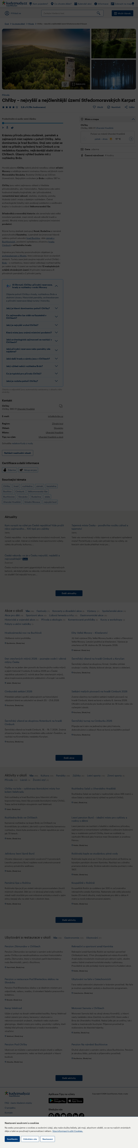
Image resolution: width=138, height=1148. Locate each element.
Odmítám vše (30, 1139)
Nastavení (47, 1139)
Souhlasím (12, 1139)
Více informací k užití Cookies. (67, 1131)
